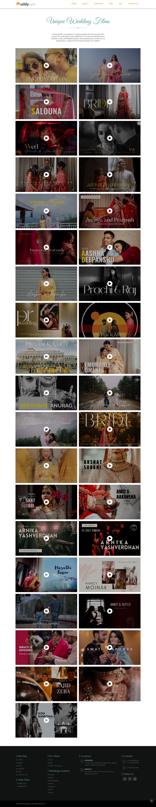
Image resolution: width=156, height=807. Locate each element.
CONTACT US (133, 4)
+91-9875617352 (133, 763)
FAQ (120, 4)
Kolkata (52, 774)
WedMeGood (21, 783)
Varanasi (52, 786)
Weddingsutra (22, 786)
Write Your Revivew (56, 766)
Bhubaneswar (54, 780)
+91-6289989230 (133, 760)
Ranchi (51, 777)
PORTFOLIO (98, 4)
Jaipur (51, 792)
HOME (73, 4)
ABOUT (85, 4)
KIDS (111, 4)
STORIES (21, 769)
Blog (50, 763)
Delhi (51, 789)
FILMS (20, 766)
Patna (51, 783)
